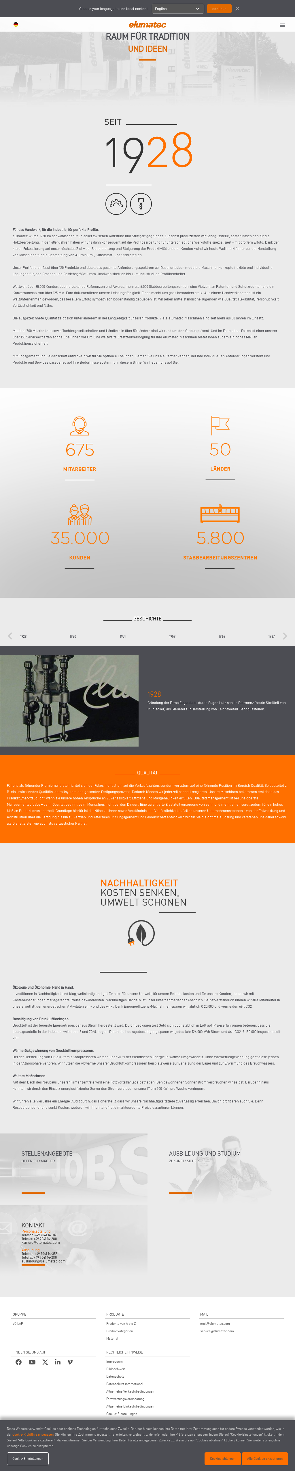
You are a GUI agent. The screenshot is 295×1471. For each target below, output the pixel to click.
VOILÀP (18, 1323)
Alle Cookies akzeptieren (265, 1458)
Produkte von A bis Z (121, 1323)
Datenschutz (115, 1376)
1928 (23, 636)
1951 (123, 636)
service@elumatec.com (217, 1331)
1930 (73, 636)
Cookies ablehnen (222, 1458)
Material (112, 1338)
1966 (222, 636)
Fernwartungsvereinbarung (125, 1399)
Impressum (114, 1361)
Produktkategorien (119, 1331)
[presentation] (10, 636)
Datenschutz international (124, 1384)
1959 (172, 636)
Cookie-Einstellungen (121, 1414)
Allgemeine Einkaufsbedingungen (130, 1406)
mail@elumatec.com (215, 1323)
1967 (271, 636)
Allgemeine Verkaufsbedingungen (130, 1391)
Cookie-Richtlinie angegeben (33, 1434)
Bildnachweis (116, 1369)
